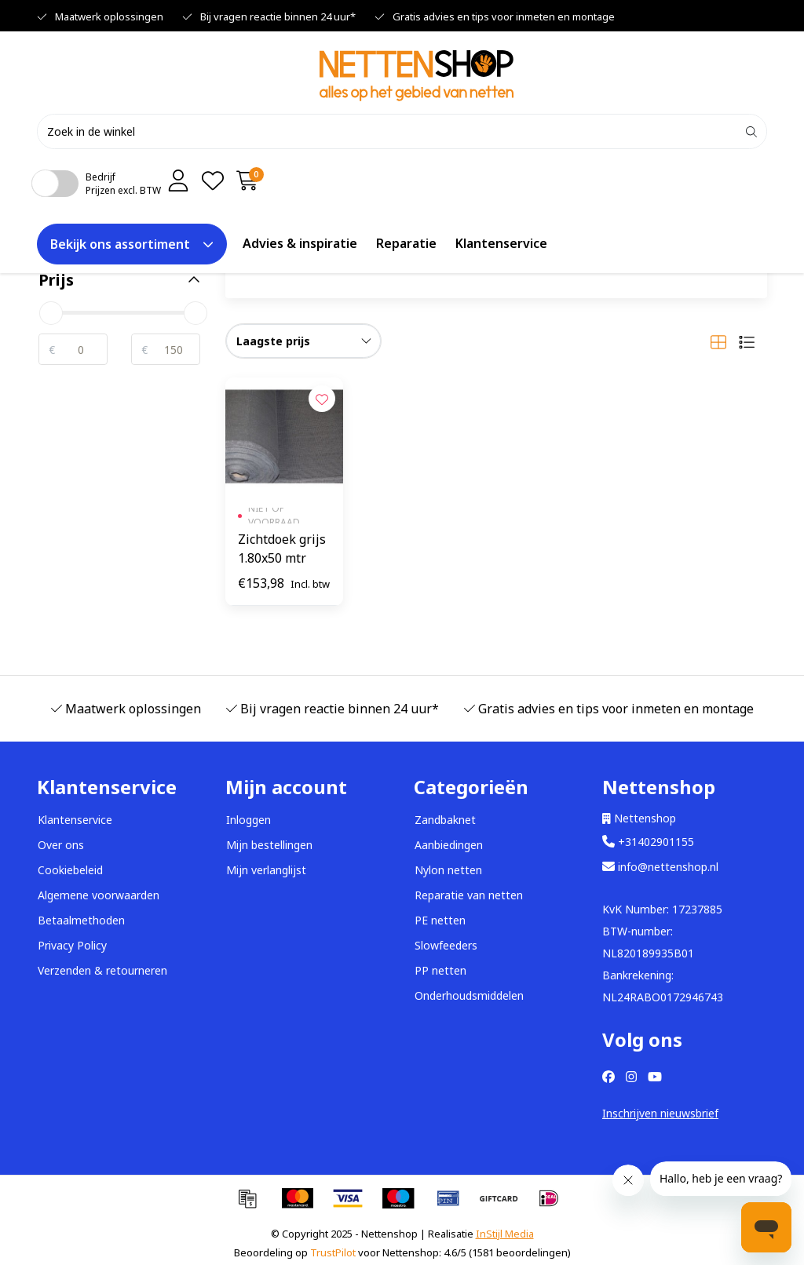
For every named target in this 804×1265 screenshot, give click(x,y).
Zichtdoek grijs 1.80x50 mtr (282, 548)
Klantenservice (501, 242)
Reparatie (406, 242)
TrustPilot (333, 1252)
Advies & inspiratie (300, 242)
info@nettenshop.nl (660, 866)
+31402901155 (648, 841)
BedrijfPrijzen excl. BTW (123, 183)
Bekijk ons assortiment (132, 243)
